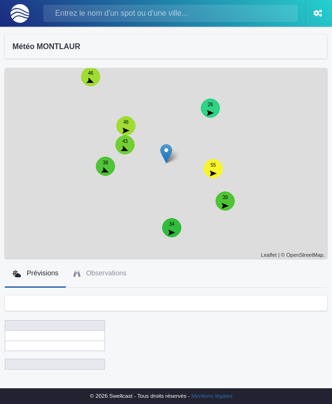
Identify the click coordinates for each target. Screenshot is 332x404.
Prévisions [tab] (35, 273)
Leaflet (269, 255)
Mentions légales (211, 396)
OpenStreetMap (304, 255)
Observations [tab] (99, 273)
